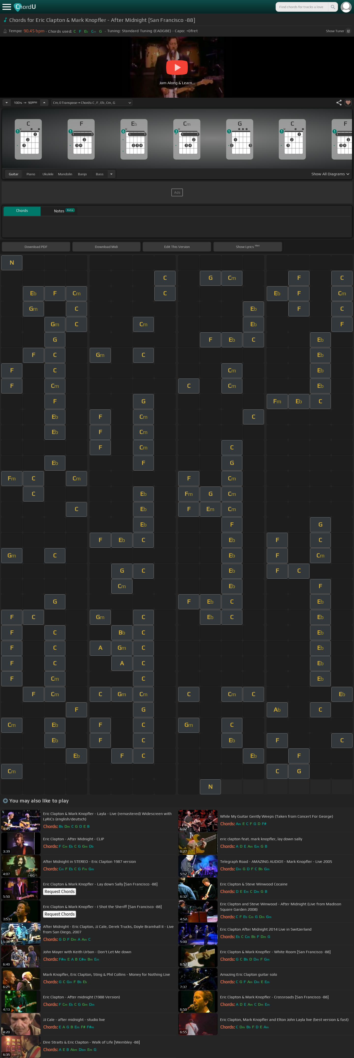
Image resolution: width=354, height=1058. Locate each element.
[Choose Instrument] (111, 174)
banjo (82, 174)
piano (31, 174)
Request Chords (59, 891)
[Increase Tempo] (44, 102)
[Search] (332, 7)
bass (99, 174)
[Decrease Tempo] (6, 102)
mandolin (65, 174)
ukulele (48, 174)
